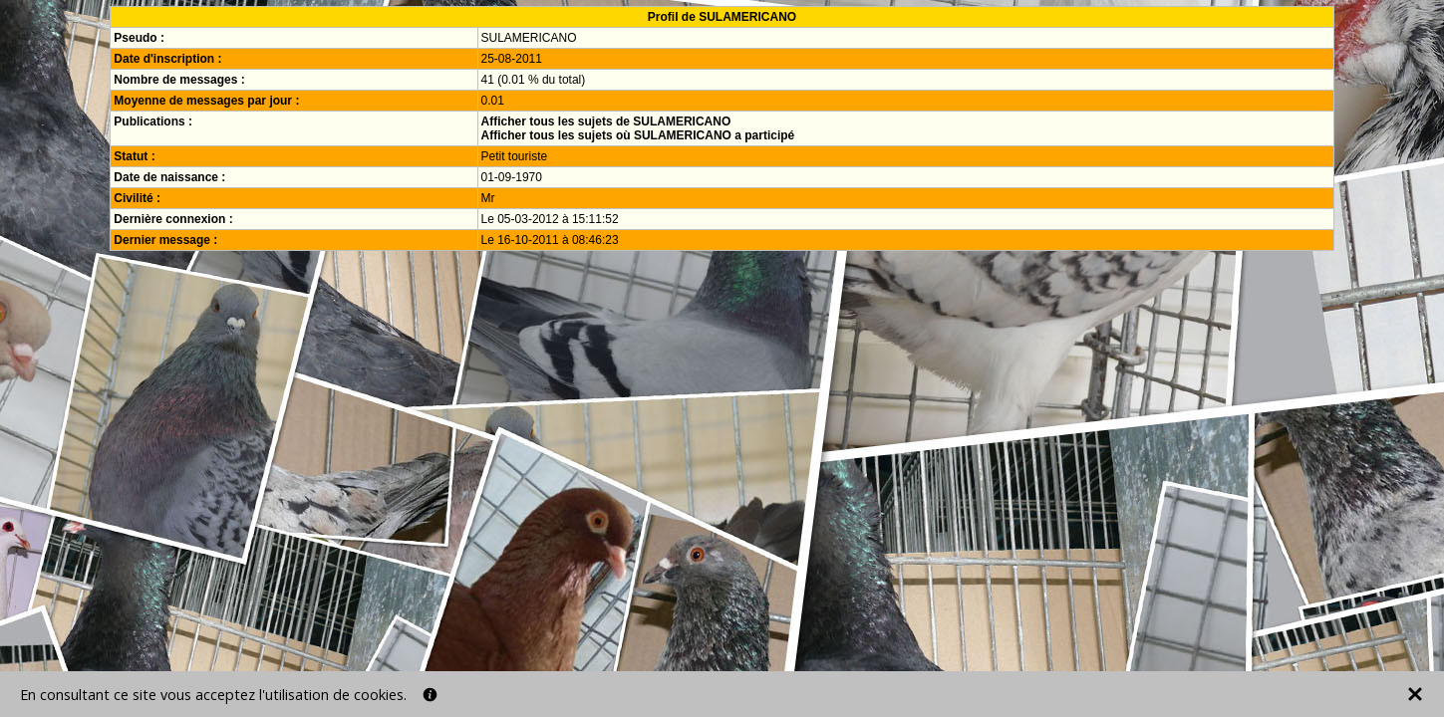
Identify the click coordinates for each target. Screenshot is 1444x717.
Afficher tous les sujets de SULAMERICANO (606, 121)
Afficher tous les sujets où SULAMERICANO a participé (638, 135)
